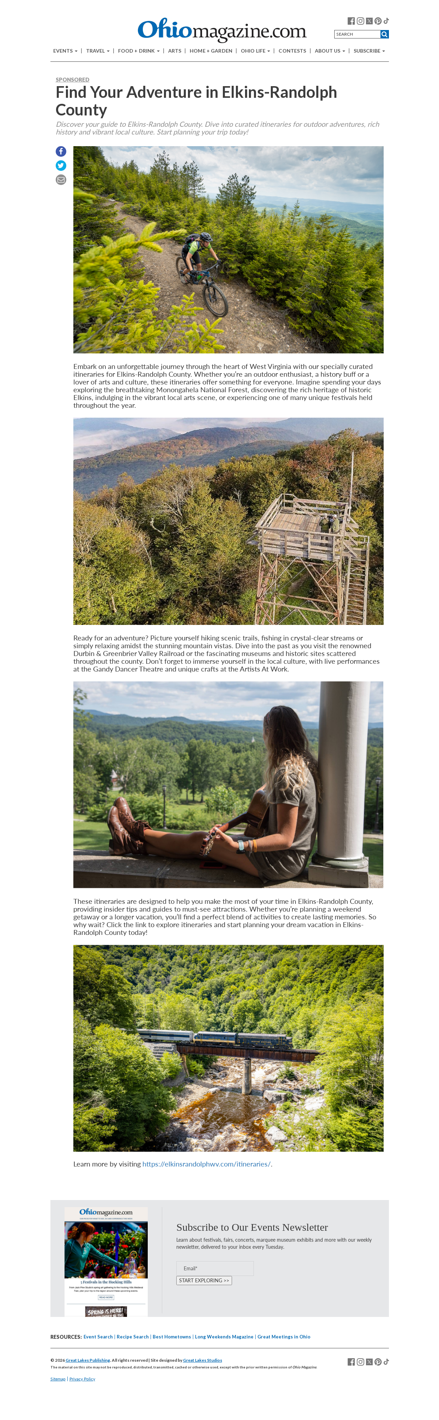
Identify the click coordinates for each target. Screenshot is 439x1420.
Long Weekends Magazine (224, 1337)
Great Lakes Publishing (88, 1360)
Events (65, 50)
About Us (330, 50)
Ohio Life (255, 50)
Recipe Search (133, 1337)
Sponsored (73, 79)
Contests (292, 50)
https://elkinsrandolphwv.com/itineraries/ (206, 1163)
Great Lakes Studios (202, 1360)
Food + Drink (139, 50)
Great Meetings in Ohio (283, 1337)
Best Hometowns (172, 1337)
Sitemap (58, 1379)
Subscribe (369, 50)
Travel (98, 50)
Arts (175, 50)
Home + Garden (211, 50)
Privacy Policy (82, 1379)
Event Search (98, 1337)
